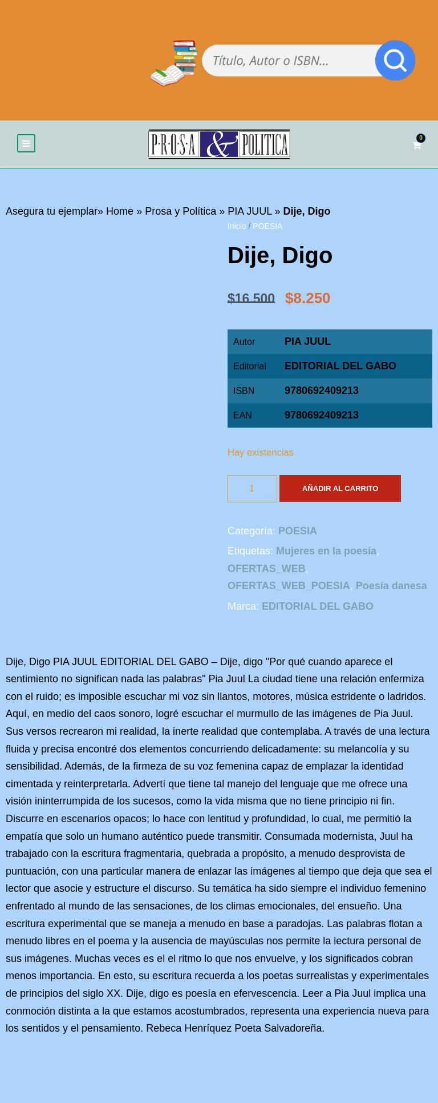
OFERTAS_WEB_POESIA (289, 586)
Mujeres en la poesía (326, 551)
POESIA (267, 226)
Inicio (237, 226)
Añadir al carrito (340, 488)
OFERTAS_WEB (267, 568)
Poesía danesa (391, 586)
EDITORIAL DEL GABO (340, 366)
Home (119, 211)
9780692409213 (322, 415)
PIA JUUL (249, 211)
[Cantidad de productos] (252, 488)
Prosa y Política (180, 211)
